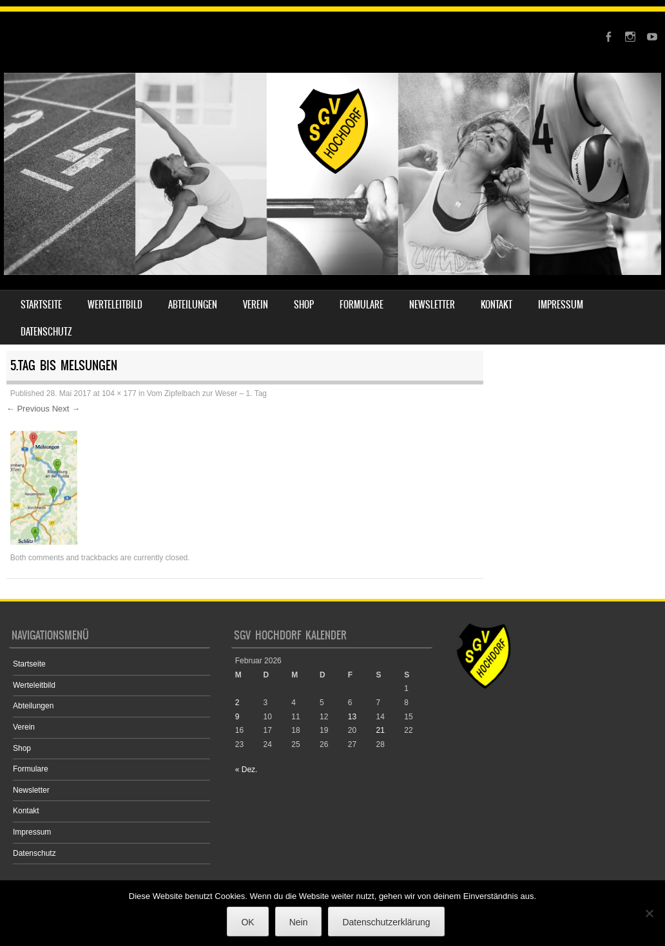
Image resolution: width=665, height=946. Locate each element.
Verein (255, 305)
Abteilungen (192, 305)
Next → (66, 408)
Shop (304, 305)
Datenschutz (46, 332)
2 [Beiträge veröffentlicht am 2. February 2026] (237, 702)
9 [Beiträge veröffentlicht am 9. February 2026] (237, 716)
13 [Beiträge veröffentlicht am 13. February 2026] (352, 716)
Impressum (560, 305)
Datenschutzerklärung (386, 922)
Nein (298, 922)
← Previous (28, 408)
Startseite (41, 305)
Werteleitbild (115, 305)
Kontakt (496, 305)
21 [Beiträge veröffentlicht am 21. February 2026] (380, 730)
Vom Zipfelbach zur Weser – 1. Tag (207, 393)
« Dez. (246, 769)
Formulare (361, 305)
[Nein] (648, 913)
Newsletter (432, 305)
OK (247, 922)
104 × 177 (119, 393)
